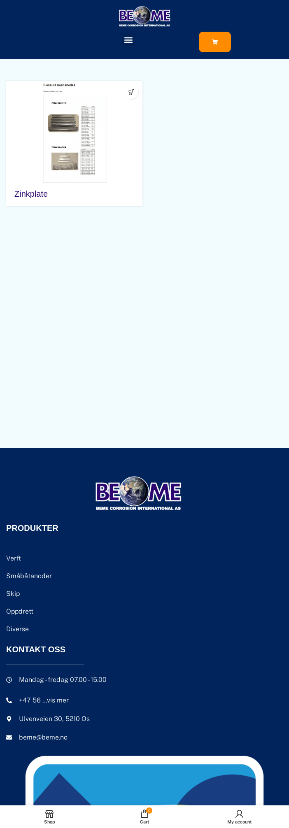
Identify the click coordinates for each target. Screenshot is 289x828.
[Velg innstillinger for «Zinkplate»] (131, 92)
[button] (128, 40)
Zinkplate (31, 193)
